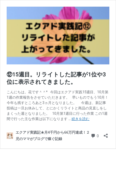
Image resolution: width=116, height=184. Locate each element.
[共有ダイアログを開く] (105, 134)
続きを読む (80, 119)
